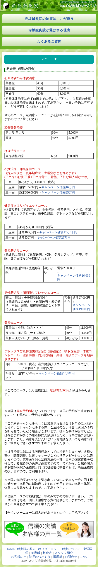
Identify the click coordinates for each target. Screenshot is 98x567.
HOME (10, 549)
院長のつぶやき (39, 556)
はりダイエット (49, 549)
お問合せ (71, 556)
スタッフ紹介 (64, 553)
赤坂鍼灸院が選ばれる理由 (49, 30)
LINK (83, 556)
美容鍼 (35, 553)
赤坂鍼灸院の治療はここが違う (49, 19)
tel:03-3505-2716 (76, 5)
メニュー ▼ (49, 59)
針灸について (71, 549)
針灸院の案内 (26, 549)
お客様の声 (18, 556)
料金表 (47, 553)
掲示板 (57, 556)
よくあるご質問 (49, 41)
